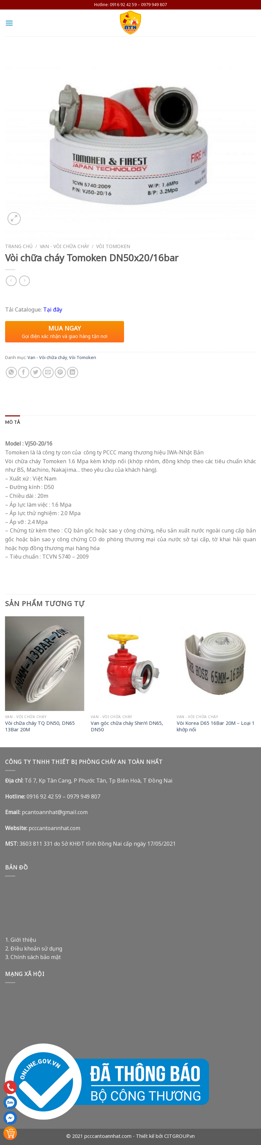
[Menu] (9, 23)
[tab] (12, 422)
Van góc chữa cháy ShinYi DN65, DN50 (127, 726)
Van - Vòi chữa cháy (64, 246)
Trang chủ (19, 246)
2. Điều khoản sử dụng (33, 948)
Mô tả (12, 422)
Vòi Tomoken (113, 246)
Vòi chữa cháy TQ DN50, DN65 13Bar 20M (40, 726)
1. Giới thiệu (20, 939)
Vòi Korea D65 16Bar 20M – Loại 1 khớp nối (216, 726)
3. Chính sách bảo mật (33, 957)
